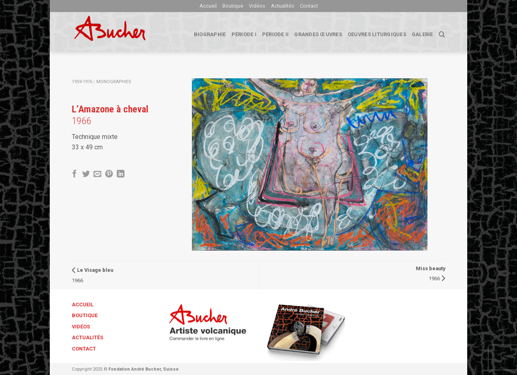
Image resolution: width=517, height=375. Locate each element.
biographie (210, 34)
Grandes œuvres (318, 34)
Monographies (113, 81)
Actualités (282, 6)
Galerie (422, 34)
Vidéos (257, 6)
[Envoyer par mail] (97, 174)
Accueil (208, 6)
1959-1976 (82, 81)
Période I (244, 34)
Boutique (232, 6)
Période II (275, 34)
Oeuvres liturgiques (377, 34)
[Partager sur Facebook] (74, 174)
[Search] (442, 34)
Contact (309, 6)
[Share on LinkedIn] (120, 174)
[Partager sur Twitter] (86, 174)
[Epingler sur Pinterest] (109, 174)
